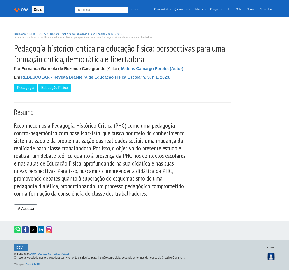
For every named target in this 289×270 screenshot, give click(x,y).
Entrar (38, 9)
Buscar (134, 9)
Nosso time (266, 9)
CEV (19, 247)
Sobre (239, 9)
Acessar (25, 209)
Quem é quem (182, 9)
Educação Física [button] (54, 88)
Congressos (217, 9)
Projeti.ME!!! (33, 264)
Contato (251, 9)
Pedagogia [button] (25, 88)
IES (230, 9)
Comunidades (162, 9)
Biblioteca (201, 9)
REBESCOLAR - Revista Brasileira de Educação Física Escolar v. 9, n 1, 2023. (76, 34)
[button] (17, 229)
